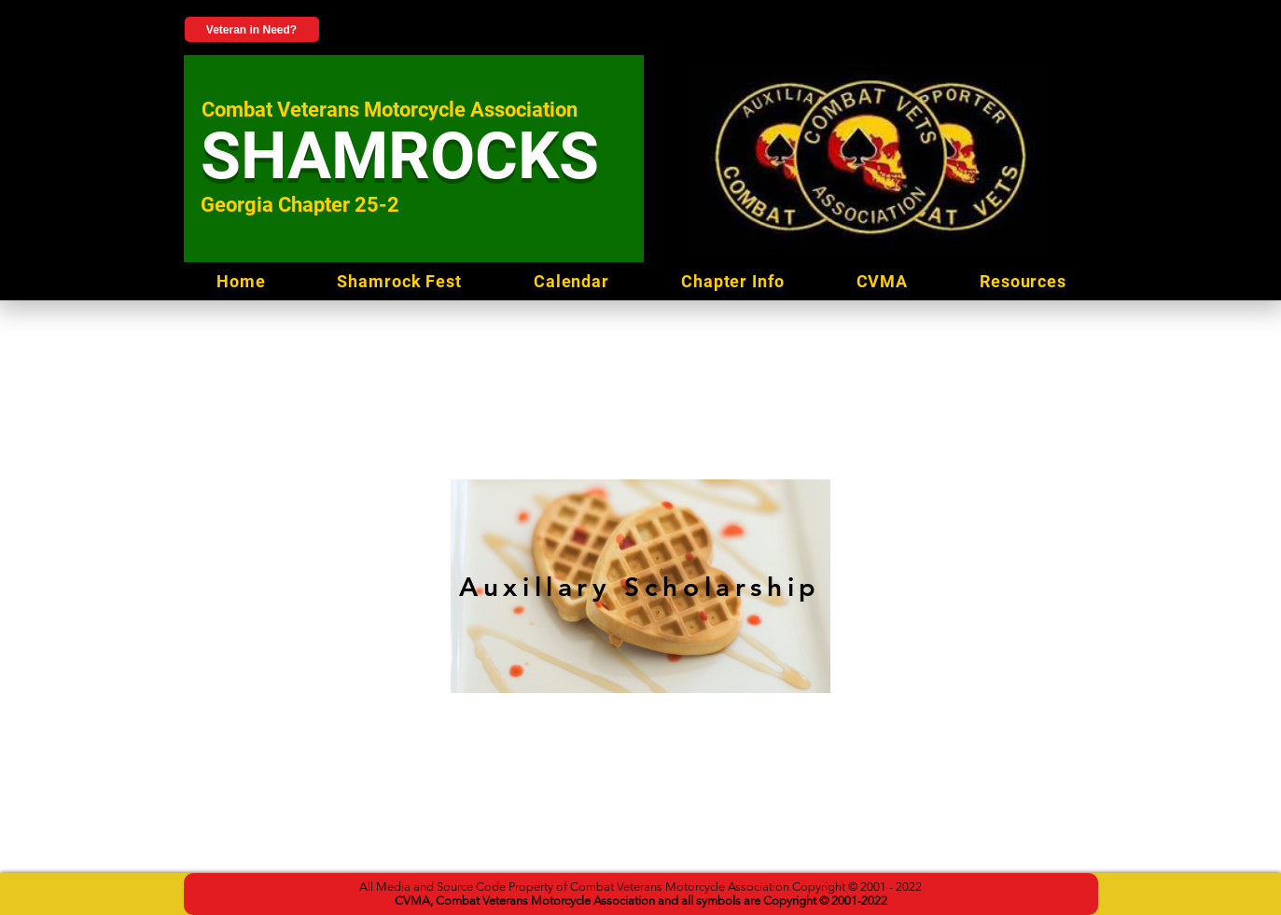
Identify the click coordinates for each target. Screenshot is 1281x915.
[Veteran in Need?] (252, 29)
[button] (1023, 281)
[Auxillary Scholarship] (640, 586)
